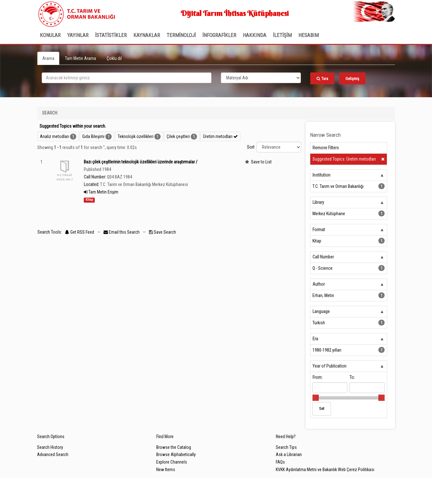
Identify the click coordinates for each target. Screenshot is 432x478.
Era (315, 338)
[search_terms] (126, 77)
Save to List (261, 161)
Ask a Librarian (289, 454)
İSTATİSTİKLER (111, 35)
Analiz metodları (54, 136)
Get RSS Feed (79, 232)
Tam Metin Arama (80, 58)
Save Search (162, 232)
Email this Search (122, 232)
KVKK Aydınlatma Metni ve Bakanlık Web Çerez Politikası (325, 469)
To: (352, 377)
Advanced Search (52, 454)
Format (318, 229)
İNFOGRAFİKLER (219, 35)
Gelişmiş (352, 78)
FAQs (280, 462)
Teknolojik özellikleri (135, 136)
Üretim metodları (220, 136)
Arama (48, 58)
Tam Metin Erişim (101, 191)
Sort (250, 147)
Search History (50, 447)
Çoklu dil (114, 58)
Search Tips (286, 447)
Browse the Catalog (173, 447)
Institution (321, 175)
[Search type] (261, 77)
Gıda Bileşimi (93, 136)
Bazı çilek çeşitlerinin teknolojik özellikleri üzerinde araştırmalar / (140, 161)
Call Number (323, 256)
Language (321, 311)
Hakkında (254, 35)
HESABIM (308, 35)
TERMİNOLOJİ (181, 35)
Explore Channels (171, 462)
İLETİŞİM (282, 35)
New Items (165, 469)
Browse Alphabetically (176, 454)
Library (318, 202)
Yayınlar (77, 35)
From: (317, 377)
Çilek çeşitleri (178, 136)
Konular (50, 35)
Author (318, 284)
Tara (322, 78)
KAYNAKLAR (146, 35)
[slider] (315, 398)
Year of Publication (329, 366)
